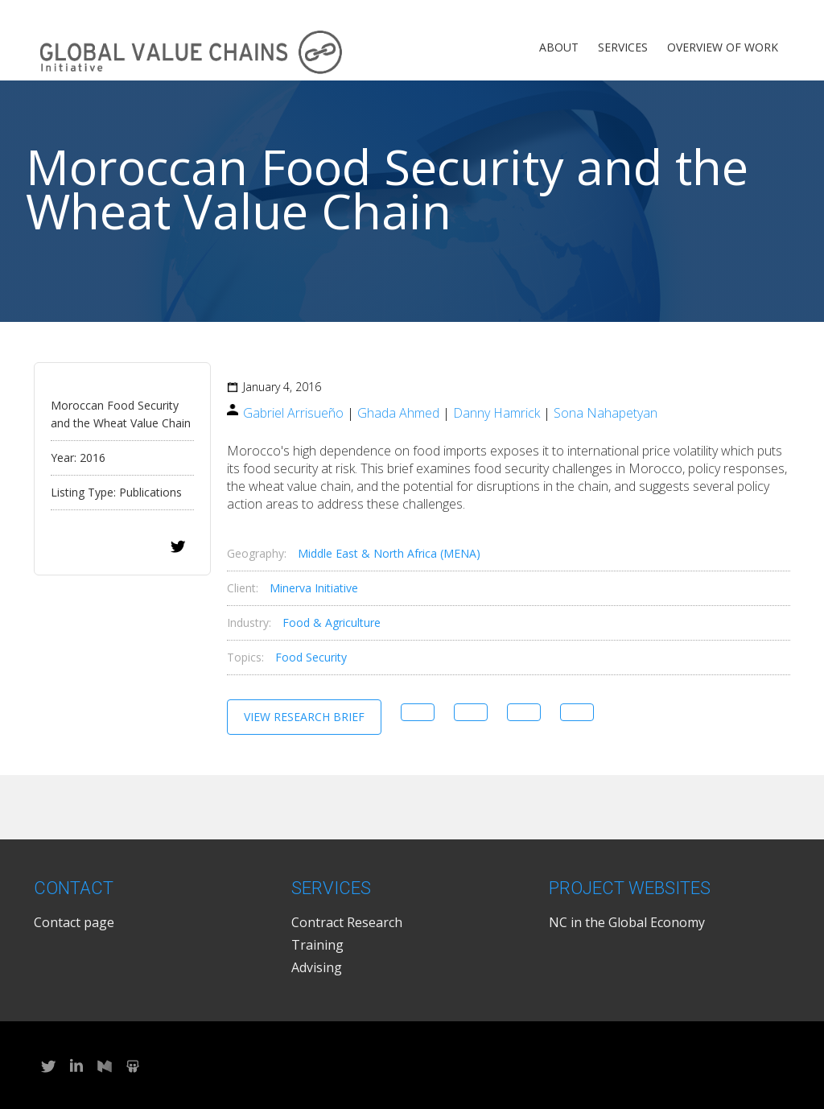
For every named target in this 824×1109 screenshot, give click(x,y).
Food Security (311, 657)
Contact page (74, 922)
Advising (316, 967)
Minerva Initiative (314, 588)
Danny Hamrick (496, 413)
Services (623, 47)
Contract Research (346, 922)
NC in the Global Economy (627, 922)
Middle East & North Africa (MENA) (389, 553)
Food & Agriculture (331, 622)
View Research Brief (304, 716)
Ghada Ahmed (398, 413)
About (559, 47)
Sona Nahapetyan (605, 413)
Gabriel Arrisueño (293, 413)
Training (317, 945)
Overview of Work (722, 47)
